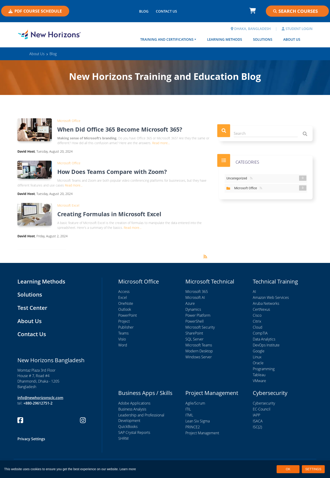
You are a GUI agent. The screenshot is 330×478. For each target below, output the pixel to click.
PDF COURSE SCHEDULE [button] (35, 11)
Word (122, 345)
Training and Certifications (166, 39)
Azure (190, 303)
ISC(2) (257, 426)
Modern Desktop (199, 351)
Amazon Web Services (271, 297)
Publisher (126, 327)
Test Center (32, 307)
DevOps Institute (266, 345)
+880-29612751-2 (37, 403)
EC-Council (261, 409)
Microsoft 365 (196, 291)
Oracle (258, 362)
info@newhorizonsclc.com (40, 397)
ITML (189, 415)
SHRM (123, 438)
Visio (122, 339)
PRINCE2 (192, 426)
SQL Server (194, 339)
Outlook (124, 309)
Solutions (262, 39)
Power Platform (197, 315)
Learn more (128, 469)
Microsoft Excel (68, 205)
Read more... (161, 143)
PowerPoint (127, 315)
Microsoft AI (195, 297)
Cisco (257, 315)
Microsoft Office (68, 121)
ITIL (188, 409)
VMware (259, 380)
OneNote (125, 303)
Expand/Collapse (228, 188)
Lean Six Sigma (197, 421)
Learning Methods (224, 39)
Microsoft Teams (198, 345)
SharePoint (194, 333)
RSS (251, 178)
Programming (264, 368)
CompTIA (260, 333)
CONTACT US (166, 11)
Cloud (257, 327)
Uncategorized (237, 178)
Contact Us (31, 334)
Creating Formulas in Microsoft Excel (109, 214)
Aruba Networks (266, 303)
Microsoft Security (200, 327)
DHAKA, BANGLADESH (251, 28)
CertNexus (261, 309)
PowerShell (194, 321)
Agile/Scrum (195, 403)
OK (288, 469)
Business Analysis (132, 409)
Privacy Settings (31, 438)
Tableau (259, 374)
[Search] (266, 133)
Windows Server (198, 356)
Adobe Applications (134, 403)
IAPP (256, 415)
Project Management (202, 432)
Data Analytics (264, 339)
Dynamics (193, 309)
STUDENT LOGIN (297, 28)
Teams (123, 333)
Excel (122, 297)
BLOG (143, 11)
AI (254, 291)
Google (258, 351)
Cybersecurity (264, 403)
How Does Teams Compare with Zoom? (112, 172)
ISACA (258, 421)
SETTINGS (313, 469)
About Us (291, 39)
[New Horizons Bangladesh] (49, 34)
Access (123, 291)
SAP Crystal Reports (134, 432)
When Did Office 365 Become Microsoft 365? (119, 129)
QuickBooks (128, 426)
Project (124, 321)
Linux (257, 356)
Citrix (257, 321)
